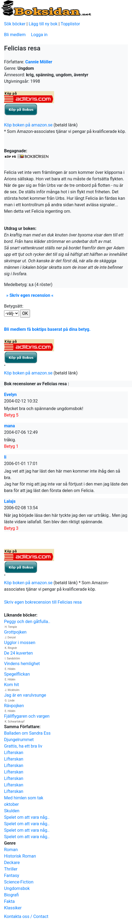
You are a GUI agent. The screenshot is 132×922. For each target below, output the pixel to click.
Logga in (39, 34)
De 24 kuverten (18, 653)
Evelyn (10, 394)
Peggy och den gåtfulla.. (27, 621)
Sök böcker (14, 23)
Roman (11, 849)
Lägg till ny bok (43, 23)
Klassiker (13, 907)
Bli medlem (15, 34)
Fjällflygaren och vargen (27, 716)
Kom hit (11, 684)
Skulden (11, 810)
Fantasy (11, 875)
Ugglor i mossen (19, 642)
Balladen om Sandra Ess (27, 733)
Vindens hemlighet (22, 663)
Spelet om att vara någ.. (27, 817)
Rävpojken (14, 705)
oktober (11, 804)
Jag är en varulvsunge (25, 695)
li (5, 457)
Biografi (11, 894)
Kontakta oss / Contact (26, 916)
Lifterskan (13, 752)
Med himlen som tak (23, 797)
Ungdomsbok (17, 888)
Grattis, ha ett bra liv (23, 746)
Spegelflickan (17, 674)
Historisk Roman (20, 856)
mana (9, 425)
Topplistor (70, 23)
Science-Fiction (19, 882)
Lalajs (9, 501)
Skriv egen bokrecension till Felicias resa (43, 602)
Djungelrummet (19, 739)
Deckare (12, 862)
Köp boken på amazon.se (28, 125)
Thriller (10, 869)
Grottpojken (15, 632)
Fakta (9, 901)
